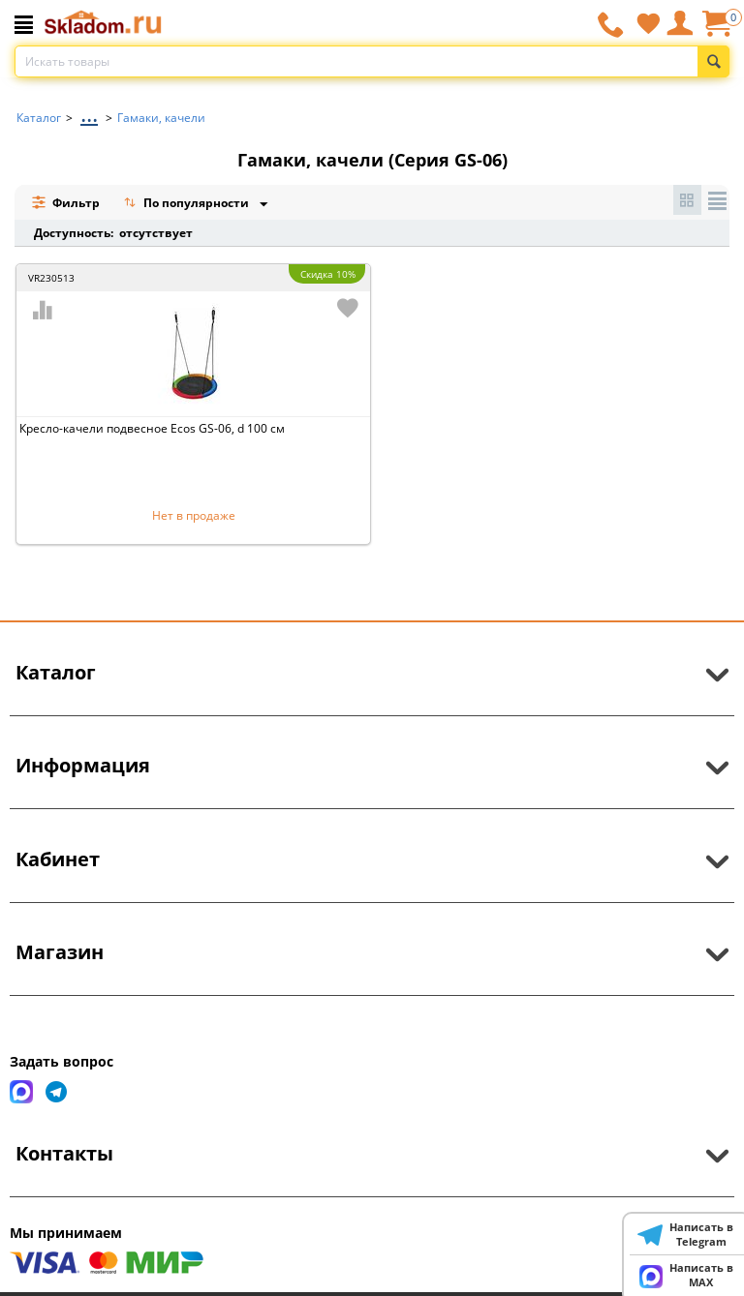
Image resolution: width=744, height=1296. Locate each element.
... (89, 113)
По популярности (188, 205)
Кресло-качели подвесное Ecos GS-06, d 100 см (152, 428)
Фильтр (65, 203)
